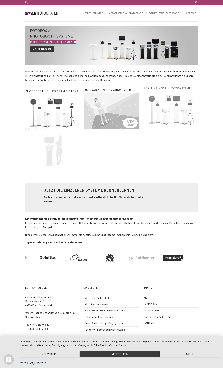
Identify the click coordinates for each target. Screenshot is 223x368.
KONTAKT (149, 323)
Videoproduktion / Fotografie (127, 13)
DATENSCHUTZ (152, 310)
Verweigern (50, 354)
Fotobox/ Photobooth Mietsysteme (104, 310)
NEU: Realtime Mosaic (96, 304)
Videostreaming (95, 13)
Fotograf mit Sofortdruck (98, 317)
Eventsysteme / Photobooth (166, 13)
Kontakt (192, 13)
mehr (189, 354)
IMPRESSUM (150, 304)
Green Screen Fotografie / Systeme (104, 323)
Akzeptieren (119, 354)
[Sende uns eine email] (196, 2)
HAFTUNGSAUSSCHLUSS (157, 317)
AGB (146, 297)
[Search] (26, 2)
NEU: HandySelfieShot (96, 297)
